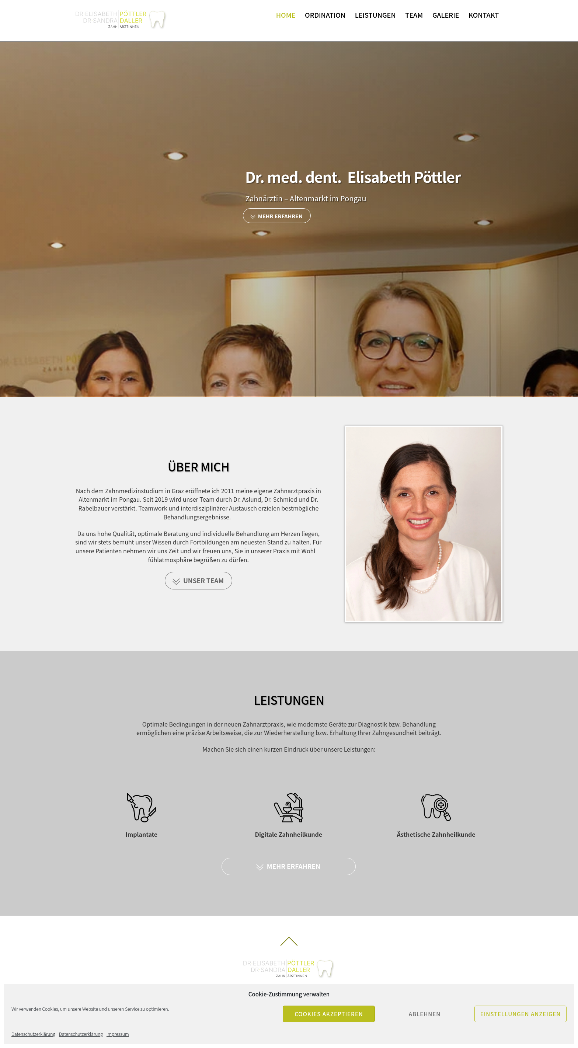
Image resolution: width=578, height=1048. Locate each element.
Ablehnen (425, 1014)
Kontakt (484, 15)
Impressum (118, 1034)
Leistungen (375, 15)
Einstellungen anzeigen (520, 1014)
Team (414, 15)
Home (286, 15)
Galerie (445, 15)
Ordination (325, 15)
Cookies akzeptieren (329, 1014)
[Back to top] (289, 945)
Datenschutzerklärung (33, 1034)
